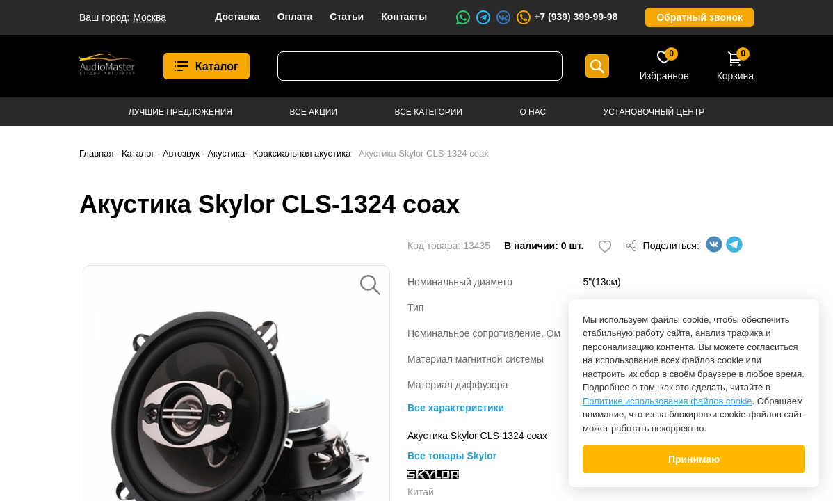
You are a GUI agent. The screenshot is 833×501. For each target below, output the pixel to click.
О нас (532, 112)
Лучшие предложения (180, 112)
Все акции (313, 112)
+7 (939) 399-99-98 (566, 17)
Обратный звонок (699, 17)
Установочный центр (654, 112)
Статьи (347, 16)
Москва (149, 17)
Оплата (295, 16)
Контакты (404, 16)
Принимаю (694, 459)
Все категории (428, 112)
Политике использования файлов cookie (667, 401)
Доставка (237, 16)
